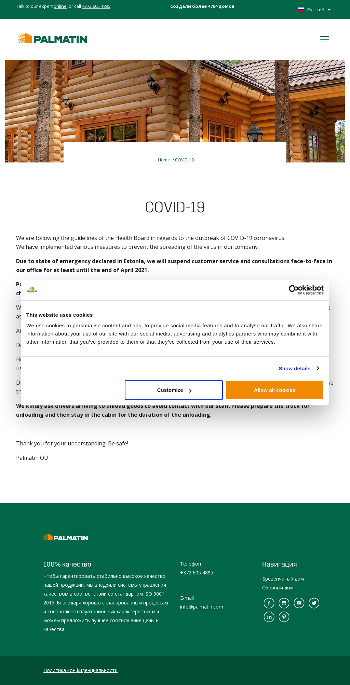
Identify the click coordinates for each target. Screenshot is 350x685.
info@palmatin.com (201, 606)
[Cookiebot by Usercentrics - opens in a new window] (294, 290)
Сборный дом (278, 587)
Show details (295, 368)
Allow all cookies (274, 390)
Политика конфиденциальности (80, 670)
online (60, 6)
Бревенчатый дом (283, 578)
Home (164, 160)
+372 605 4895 (96, 6)
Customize (174, 390)
